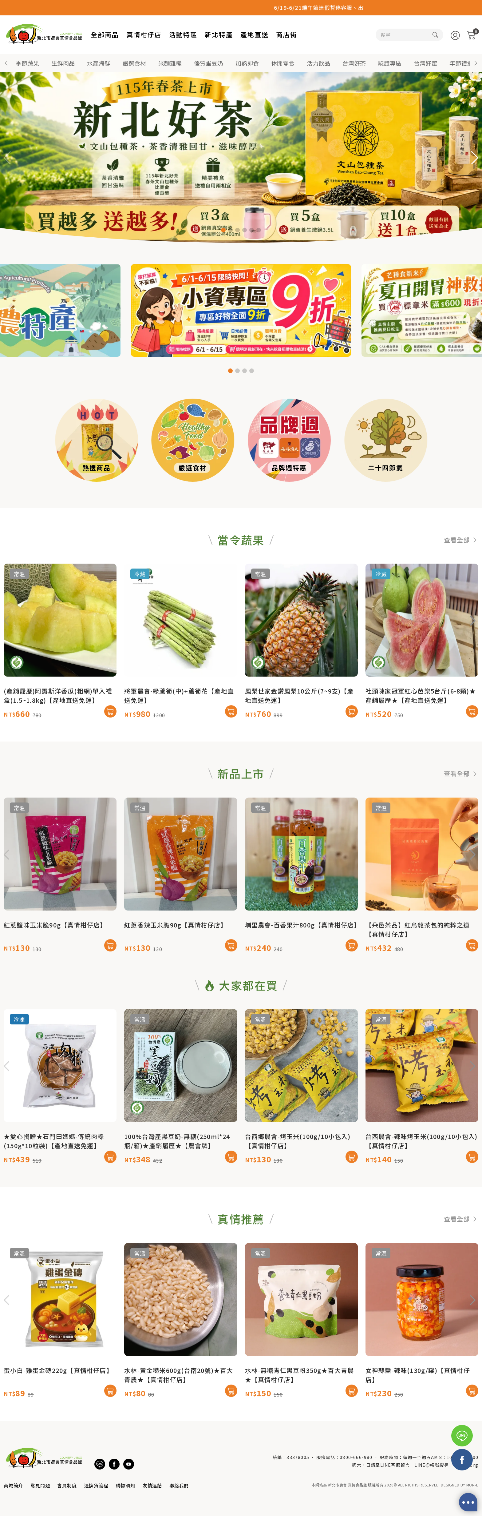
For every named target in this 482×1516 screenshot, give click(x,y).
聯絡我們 (179, 1485)
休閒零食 (282, 63)
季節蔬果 (27, 63)
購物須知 (125, 1485)
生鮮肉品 (63, 63)
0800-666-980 (356, 1457)
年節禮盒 (461, 63)
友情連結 (152, 1485)
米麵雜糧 (170, 63)
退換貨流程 (96, 1485)
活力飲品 (318, 63)
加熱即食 (247, 63)
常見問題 (40, 1485)
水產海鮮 (98, 63)
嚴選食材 (134, 63)
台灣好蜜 (425, 63)
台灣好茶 (354, 63)
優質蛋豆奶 (208, 63)
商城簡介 (13, 1485)
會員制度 (67, 1485)
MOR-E (472, 1484)
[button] (476, 63)
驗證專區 (389, 63)
